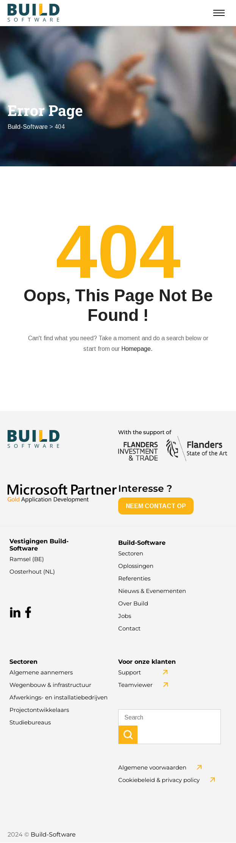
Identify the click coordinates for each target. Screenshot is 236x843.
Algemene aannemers (41, 672)
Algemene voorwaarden (152, 767)
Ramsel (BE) (26, 559)
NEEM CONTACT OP (156, 506)
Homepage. (137, 349)
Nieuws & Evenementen (152, 591)
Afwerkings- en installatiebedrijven (58, 697)
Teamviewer (135, 685)
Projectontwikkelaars (39, 710)
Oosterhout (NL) (32, 572)
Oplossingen (135, 566)
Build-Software (53, 834)
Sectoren (130, 553)
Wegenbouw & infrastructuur (50, 685)
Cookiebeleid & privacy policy (159, 780)
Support (129, 672)
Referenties (134, 578)
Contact (129, 628)
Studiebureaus (30, 722)
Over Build (133, 603)
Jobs (124, 616)
